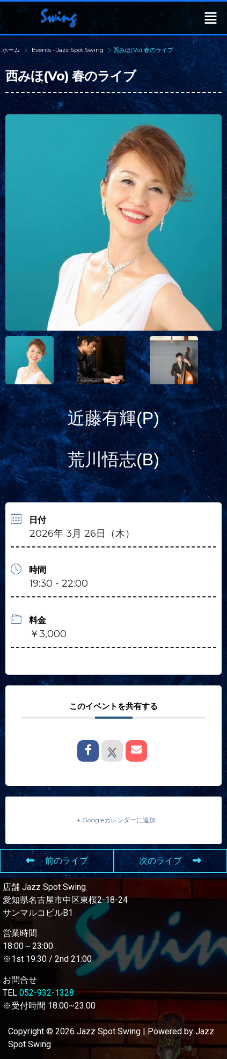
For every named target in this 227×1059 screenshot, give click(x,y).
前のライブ (57, 861)
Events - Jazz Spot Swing (68, 50)
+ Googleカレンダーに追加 (116, 820)
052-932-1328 (46, 993)
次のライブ (170, 861)
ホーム (11, 50)
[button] (211, 17)
